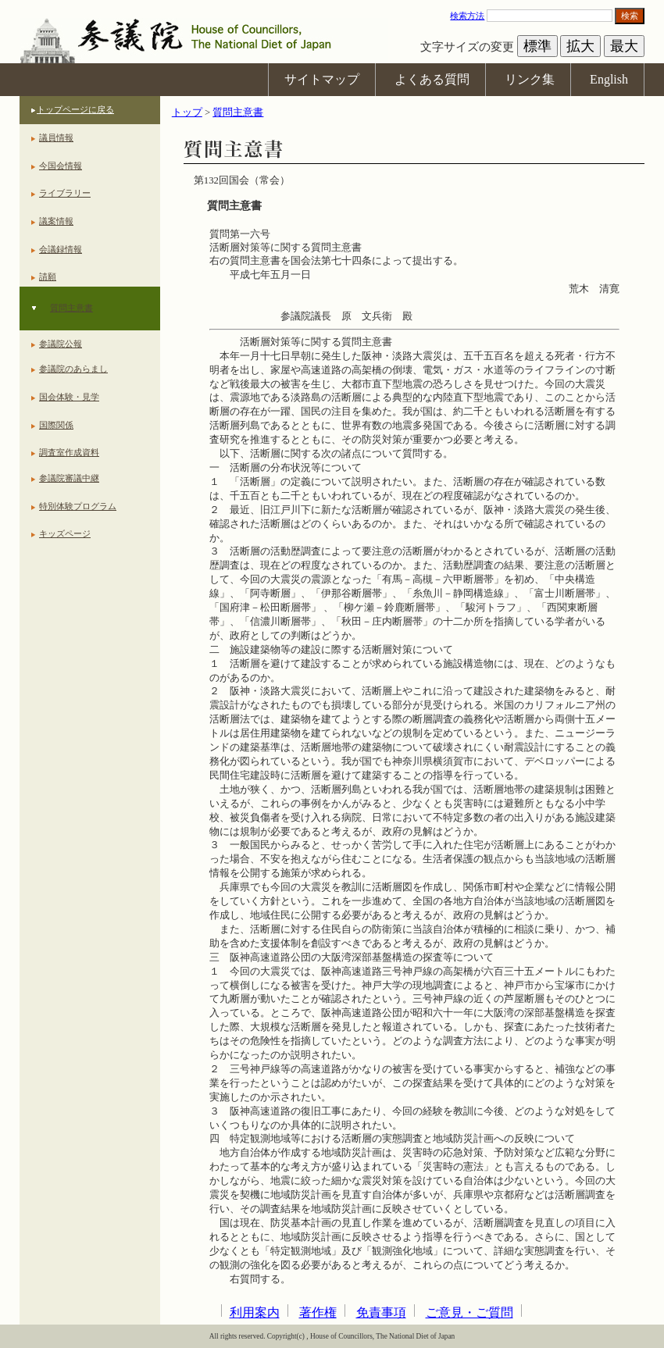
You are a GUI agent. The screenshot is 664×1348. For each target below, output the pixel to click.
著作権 (318, 1312)
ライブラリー (65, 193)
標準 (537, 46)
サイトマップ (321, 79)
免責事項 (381, 1312)
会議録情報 (60, 249)
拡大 (580, 46)
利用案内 (255, 1312)
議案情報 (56, 221)
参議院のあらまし (73, 368)
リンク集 (530, 79)
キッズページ (65, 533)
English (609, 79)
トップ (187, 112)
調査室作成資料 (69, 452)
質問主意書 (71, 307)
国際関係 (56, 425)
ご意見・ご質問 (469, 1312)
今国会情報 (60, 165)
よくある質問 (431, 79)
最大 (624, 46)
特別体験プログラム (77, 506)
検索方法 (467, 15)
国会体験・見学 (69, 396)
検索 (629, 15)
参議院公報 (60, 343)
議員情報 (56, 137)
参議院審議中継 (69, 478)
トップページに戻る (75, 109)
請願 (47, 276)
